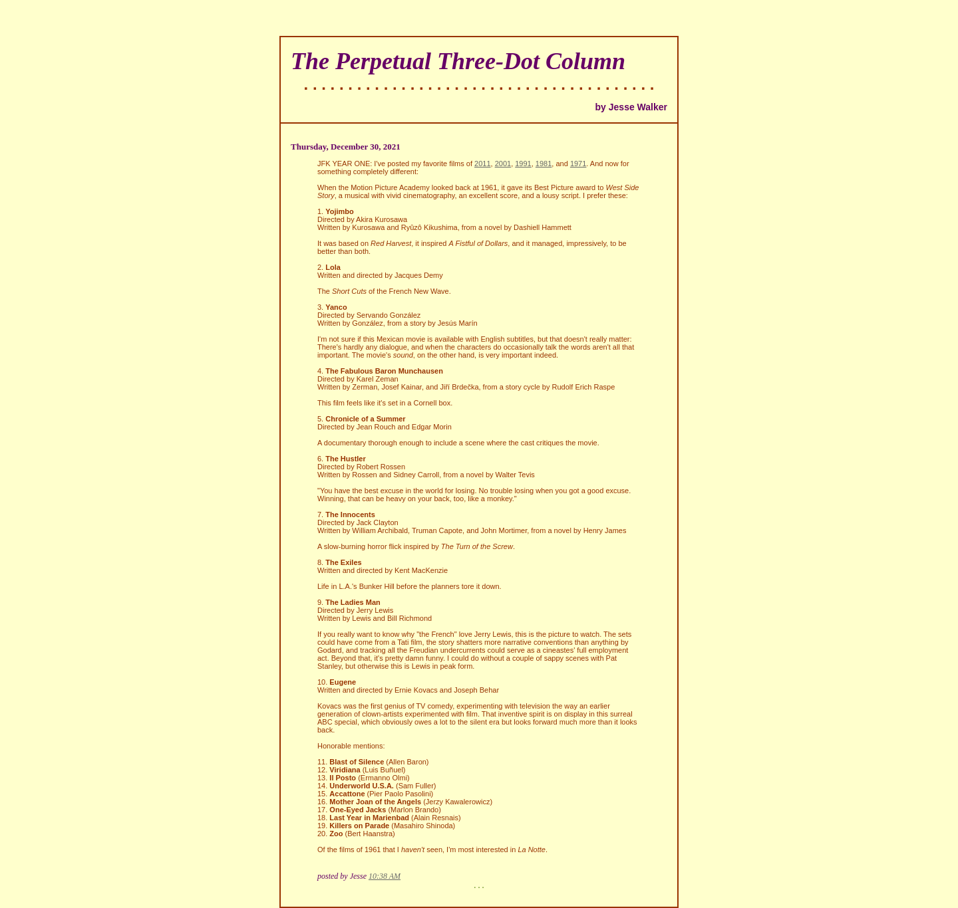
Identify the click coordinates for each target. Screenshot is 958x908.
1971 (578, 164)
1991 (523, 164)
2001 (503, 164)
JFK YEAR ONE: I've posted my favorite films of (395, 164)
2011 (482, 164)
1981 (544, 164)
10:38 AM (384, 876)
